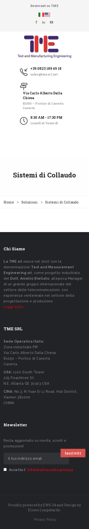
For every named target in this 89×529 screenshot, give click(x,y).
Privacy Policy (45, 519)
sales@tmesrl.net (44, 74)
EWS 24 (49, 505)
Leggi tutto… (14, 307)
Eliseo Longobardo (44, 510)
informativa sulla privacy (50, 470)
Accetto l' (38, 470)
